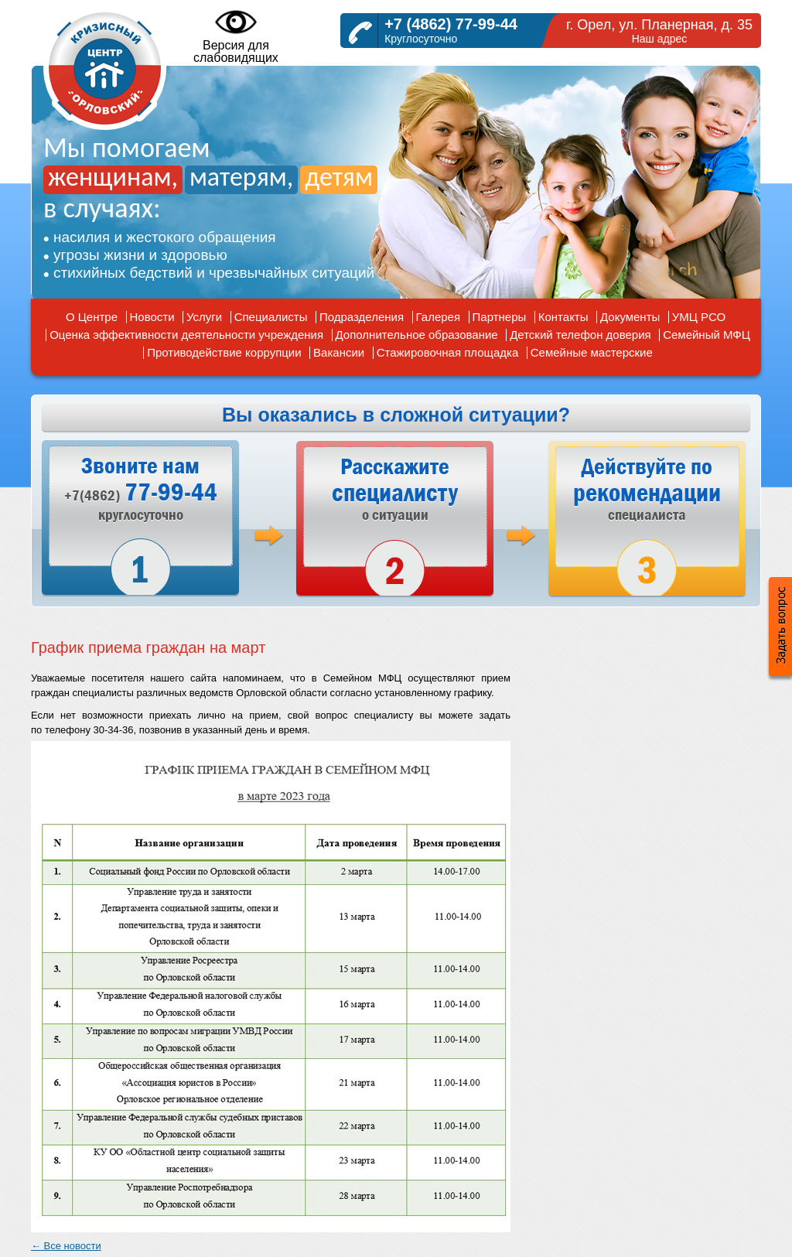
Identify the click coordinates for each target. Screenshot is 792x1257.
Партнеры (500, 316)
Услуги (204, 316)
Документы (630, 316)
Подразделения (361, 316)
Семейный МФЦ (706, 334)
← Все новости (66, 1246)
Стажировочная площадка (448, 352)
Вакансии (338, 352)
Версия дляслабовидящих (235, 35)
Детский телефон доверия (580, 334)
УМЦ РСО (698, 316)
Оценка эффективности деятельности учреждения (186, 334)
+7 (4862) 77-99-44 (450, 23)
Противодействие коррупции (224, 352)
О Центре (92, 316)
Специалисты (271, 316)
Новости (152, 316)
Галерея (438, 316)
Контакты (563, 316)
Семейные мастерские (592, 352)
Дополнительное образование (417, 334)
